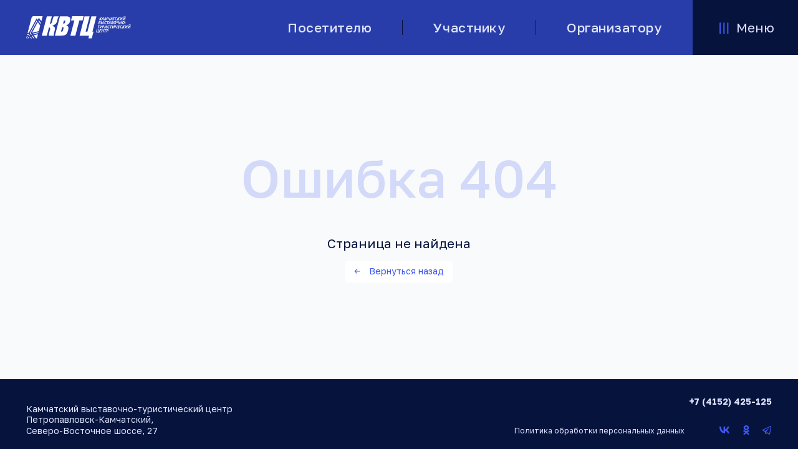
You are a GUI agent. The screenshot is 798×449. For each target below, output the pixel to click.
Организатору (614, 28)
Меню (745, 27)
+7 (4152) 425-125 (730, 401)
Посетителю (329, 27)
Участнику (469, 27)
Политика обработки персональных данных (599, 430)
